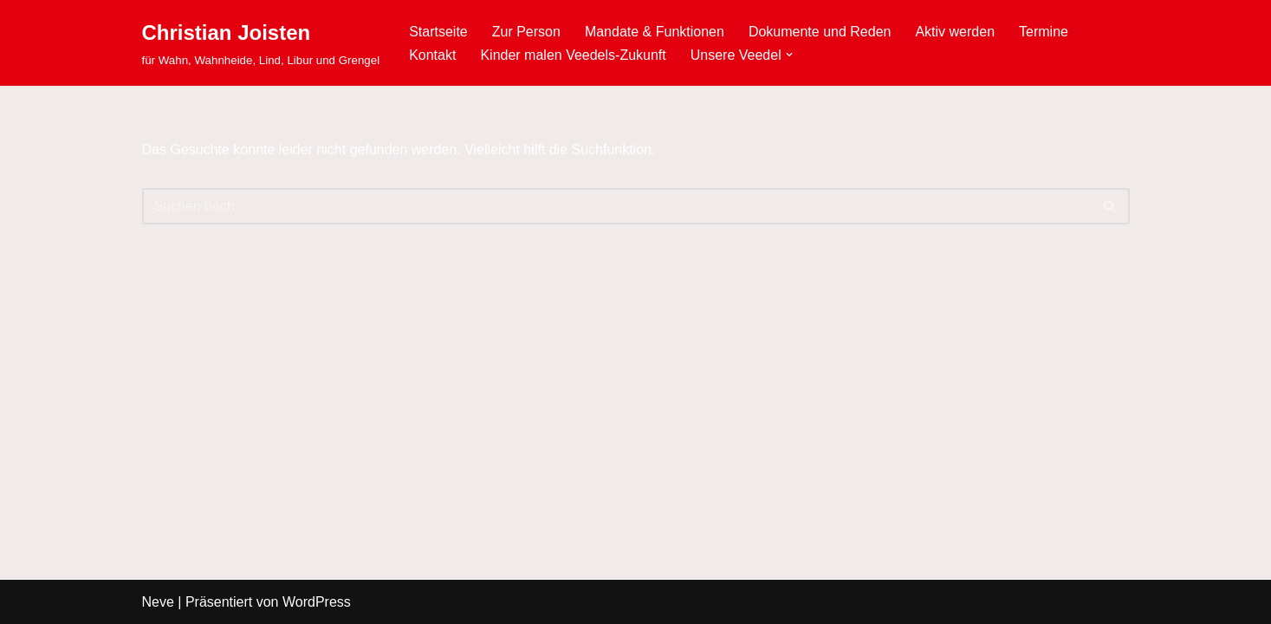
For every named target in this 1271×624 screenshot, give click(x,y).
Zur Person (526, 31)
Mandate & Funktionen (654, 31)
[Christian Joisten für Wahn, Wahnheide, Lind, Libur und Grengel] (261, 43)
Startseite (438, 31)
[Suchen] (616, 206)
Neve (158, 602)
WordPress (316, 602)
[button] (789, 54)
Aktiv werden (955, 31)
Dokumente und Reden (820, 31)
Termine (1043, 31)
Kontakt (432, 55)
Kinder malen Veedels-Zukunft (572, 55)
